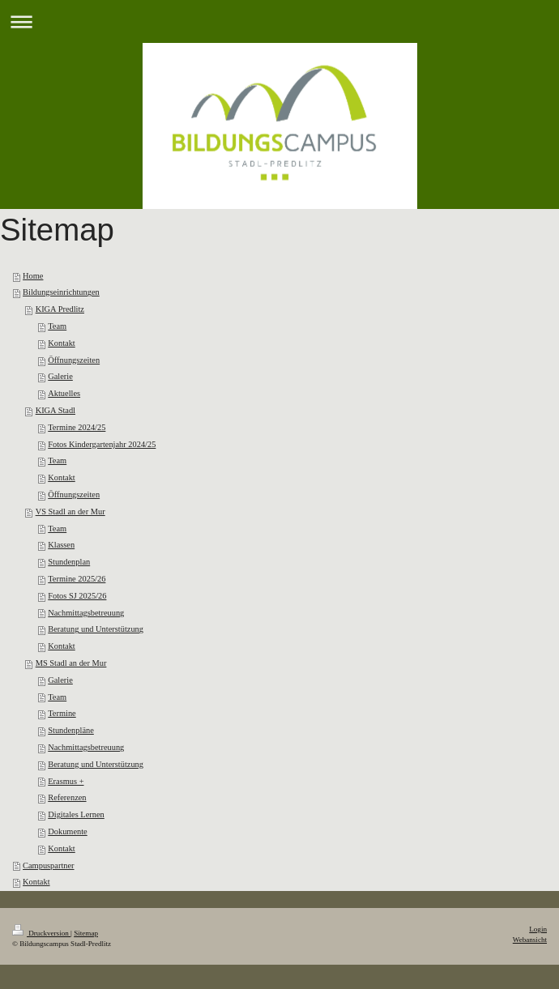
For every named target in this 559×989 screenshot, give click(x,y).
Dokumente (67, 831)
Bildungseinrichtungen (61, 292)
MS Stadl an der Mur (71, 663)
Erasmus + (65, 781)
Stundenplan (69, 561)
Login (538, 929)
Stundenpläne (71, 730)
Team (57, 326)
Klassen (61, 544)
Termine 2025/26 (76, 578)
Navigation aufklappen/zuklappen (279, 21)
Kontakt (61, 343)
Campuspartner (48, 865)
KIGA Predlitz (60, 309)
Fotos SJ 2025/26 (77, 595)
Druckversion (41, 933)
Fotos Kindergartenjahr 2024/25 (102, 444)
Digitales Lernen (76, 814)
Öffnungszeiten (74, 360)
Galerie (60, 376)
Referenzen (67, 797)
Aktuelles (64, 393)
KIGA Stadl (55, 410)
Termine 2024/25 (76, 427)
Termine (61, 713)
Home (33, 275)
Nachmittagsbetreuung (86, 612)
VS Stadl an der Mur (70, 511)
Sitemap (86, 933)
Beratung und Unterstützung (95, 629)
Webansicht (530, 940)
